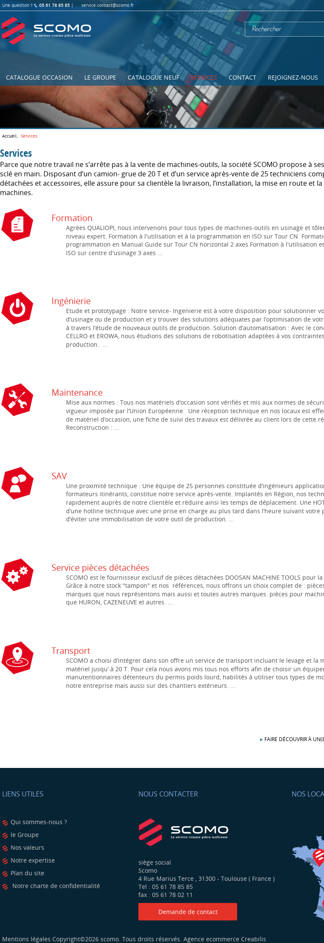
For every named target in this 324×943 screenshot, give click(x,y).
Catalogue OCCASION (39, 77)
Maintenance (77, 392)
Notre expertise (33, 860)
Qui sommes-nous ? (39, 822)
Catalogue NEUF (153, 77)
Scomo (46, 31)
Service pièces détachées (100, 567)
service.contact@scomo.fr (107, 5)
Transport (71, 650)
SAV (59, 476)
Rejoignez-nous (293, 77)
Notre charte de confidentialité (55, 886)
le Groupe (25, 835)
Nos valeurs (27, 847)
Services (204, 77)
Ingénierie (71, 301)
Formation (72, 218)
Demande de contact (188, 912)
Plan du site (27, 873)
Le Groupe (100, 77)
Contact (242, 77)
